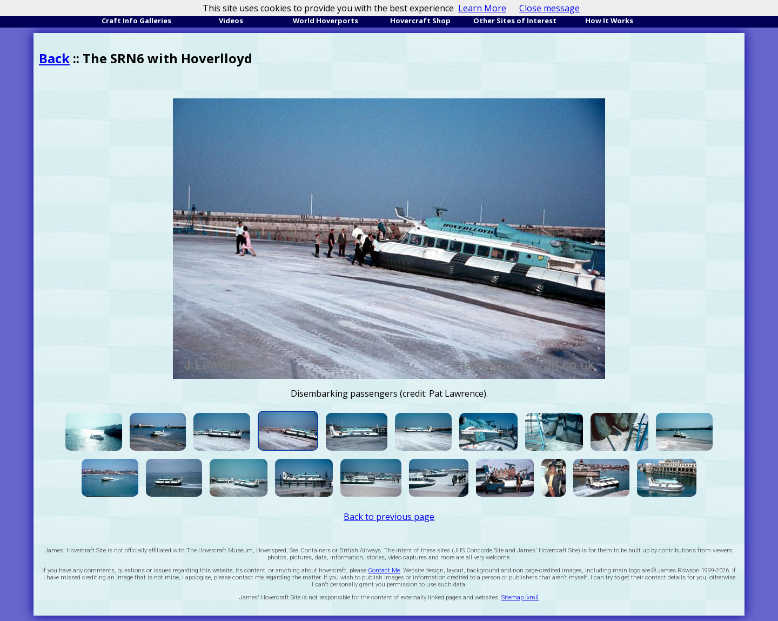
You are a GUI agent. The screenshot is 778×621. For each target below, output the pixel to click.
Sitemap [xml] (520, 597)
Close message (549, 8)
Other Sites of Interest (514, 20)
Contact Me (384, 570)
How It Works (609, 20)
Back (54, 58)
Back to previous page (389, 517)
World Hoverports (325, 20)
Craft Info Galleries (136, 20)
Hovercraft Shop (420, 20)
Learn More (482, 8)
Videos (231, 20)
